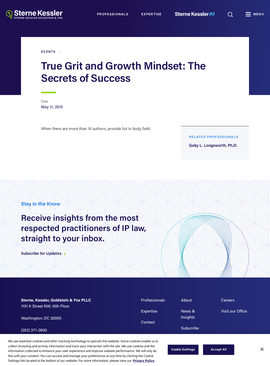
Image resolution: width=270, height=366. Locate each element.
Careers (228, 300)
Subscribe (190, 328)
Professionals (112, 14)
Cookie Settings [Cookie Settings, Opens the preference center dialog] (183, 349)
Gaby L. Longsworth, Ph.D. (213, 146)
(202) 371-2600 (34, 330)
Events (48, 52)
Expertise (151, 14)
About (186, 300)
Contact (148, 322)
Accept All (218, 349)
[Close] (262, 349)
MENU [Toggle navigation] (258, 14)
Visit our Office (234, 312)
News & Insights (188, 315)
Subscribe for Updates (43, 254)
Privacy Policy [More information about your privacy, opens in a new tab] (143, 360)
